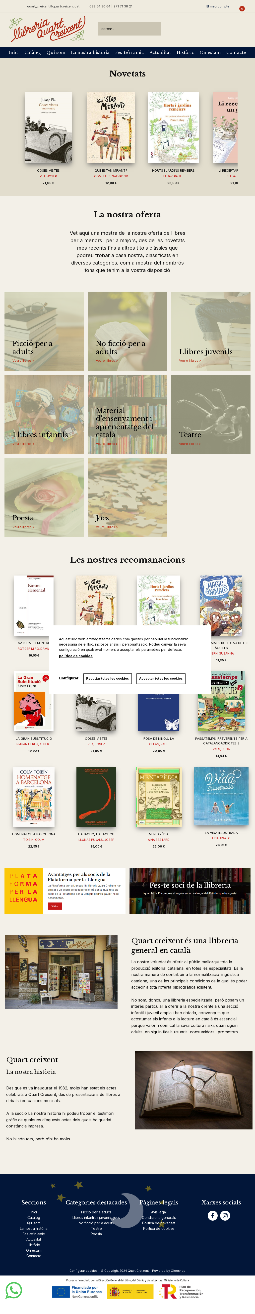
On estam (210, 52)
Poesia (23, 518)
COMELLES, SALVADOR (111, 176)
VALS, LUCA (221, 749)
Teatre (190, 435)
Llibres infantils (40, 435)
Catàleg (32, 52)
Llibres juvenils (206, 352)
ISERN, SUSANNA (221, 653)
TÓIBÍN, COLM (33, 840)
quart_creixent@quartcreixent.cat (53, 6)
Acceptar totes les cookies (161, 678)
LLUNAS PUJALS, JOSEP (96, 840)
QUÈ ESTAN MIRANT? (111, 170)
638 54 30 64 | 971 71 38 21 (110, 6)
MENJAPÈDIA (159, 834)
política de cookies (76, 656)
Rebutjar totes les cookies (107, 678)
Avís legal (159, 1212)
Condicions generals (159, 1217)
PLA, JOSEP (48, 176)
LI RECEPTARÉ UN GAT (236, 170)
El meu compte (217, 6)
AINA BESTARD (159, 840)
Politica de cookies (159, 1228)
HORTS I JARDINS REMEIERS (173, 170)
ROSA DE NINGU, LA (158, 738)
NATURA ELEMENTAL (34, 643)
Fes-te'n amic (129, 52)
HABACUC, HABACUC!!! (96, 834)
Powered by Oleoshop (169, 1271)
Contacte (236, 52)
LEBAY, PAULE (173, 176)
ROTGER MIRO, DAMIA (34, 649)
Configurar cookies (83, 1271)
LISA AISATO (221, 838)
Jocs (102, 518)
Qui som (56, 52)
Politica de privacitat (158, 1223)
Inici (14, 52)
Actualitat (160, 52)
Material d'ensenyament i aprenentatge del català (125, 423)
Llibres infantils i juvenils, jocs (96, 1217)
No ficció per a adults (120, 348)
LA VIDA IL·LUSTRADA (221, 833)
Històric (185, 52)
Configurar (68, 678)
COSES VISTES (48, 170)
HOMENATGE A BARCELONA (34, 834)
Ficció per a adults (32, 348)
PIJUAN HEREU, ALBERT (33, 744)
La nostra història (90, 52)
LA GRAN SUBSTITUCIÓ (34, 738)
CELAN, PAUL (158, 744)
